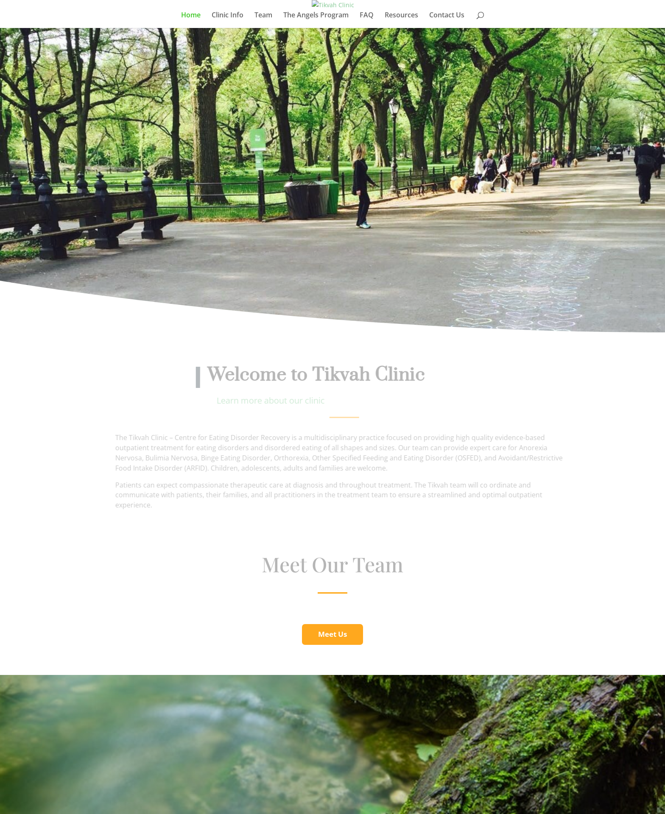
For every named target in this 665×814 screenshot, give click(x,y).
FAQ (367, 16)
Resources (401, 16)
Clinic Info (227, 16)
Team (263, 16)
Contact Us (446, 16)
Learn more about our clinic (275, 400)
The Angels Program (316, 16)
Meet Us (332, 634)
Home (191, 16)
